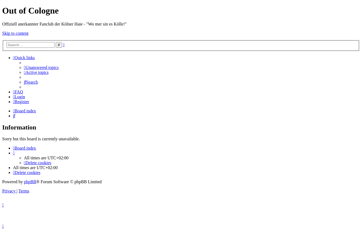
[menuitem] (41, 67)
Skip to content (15, 33)
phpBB (30, 181)
